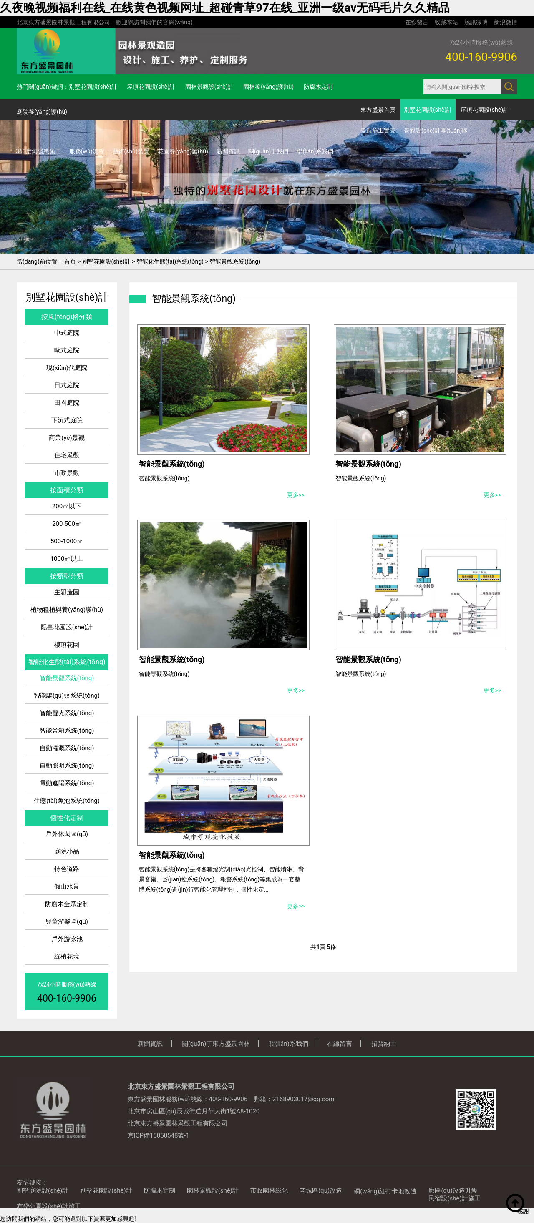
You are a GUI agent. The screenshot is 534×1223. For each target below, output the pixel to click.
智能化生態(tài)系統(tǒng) (170, 261)
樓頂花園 (66, 644)
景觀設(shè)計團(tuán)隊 (436, 130)
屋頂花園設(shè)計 (151, 86)
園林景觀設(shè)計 (209, 86)
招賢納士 (383, 1043)
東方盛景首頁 (377, 109)
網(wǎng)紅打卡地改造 (385, 1191)
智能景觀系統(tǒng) (234, 261)
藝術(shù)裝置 (131, 151)
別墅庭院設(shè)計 (42, 1190)
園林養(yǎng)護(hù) (268, 86)
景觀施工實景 (377, 130)
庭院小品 (66, 851)
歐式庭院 (66, 350)
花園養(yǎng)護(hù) (183, 151)
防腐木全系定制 (67, 904)
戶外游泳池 (67, 939)
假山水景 (66, 886)
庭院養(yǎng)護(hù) (42, 111)
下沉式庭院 (67, 420)
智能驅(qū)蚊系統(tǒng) (67, 695)
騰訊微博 (476, 22)
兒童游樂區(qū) (66, 921)
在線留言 (416, 22)
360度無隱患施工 (38, 151)
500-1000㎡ (66, 541)
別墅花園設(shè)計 (93, 86)
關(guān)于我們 (268, 151)
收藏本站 (446, 22)
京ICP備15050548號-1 (158, 1135)
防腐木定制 (318, 86)
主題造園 (66, 592)
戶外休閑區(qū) (66, 834)
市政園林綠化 (269, 1190)
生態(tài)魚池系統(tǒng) (67, 800)
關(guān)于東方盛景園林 (216, 1043)
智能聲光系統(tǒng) (67, 713)
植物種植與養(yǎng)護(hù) (66, 609)
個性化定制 (66, 818)
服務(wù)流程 (86, 151)
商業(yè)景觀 (66, 438)
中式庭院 (66, 333)
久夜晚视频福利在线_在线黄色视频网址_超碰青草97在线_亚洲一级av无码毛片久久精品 (225, 8)
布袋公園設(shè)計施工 (49, 1206)
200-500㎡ (66, 523)
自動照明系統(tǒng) (67, 765)
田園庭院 (66, 403)
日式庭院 (66, 385)
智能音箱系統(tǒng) (67, 730)
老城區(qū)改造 (321, 1190)
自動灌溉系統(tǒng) (67, 748)
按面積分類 (66, 490)
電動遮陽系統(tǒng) (67, 783)
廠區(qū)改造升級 (452, 1190)
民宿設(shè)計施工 (454, 1198)
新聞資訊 (228, 151)
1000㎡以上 (66, 559)
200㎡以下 (66, 506)
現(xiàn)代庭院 (66, 368)
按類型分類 (66, 576)
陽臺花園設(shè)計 (67, 627)
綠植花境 (66, 956)
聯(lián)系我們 (315, 151)
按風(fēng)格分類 (67, 317)
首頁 (70, 261)
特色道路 (66, 869)
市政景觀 (66, 473)
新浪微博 (505, 22)
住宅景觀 (66, 455)
